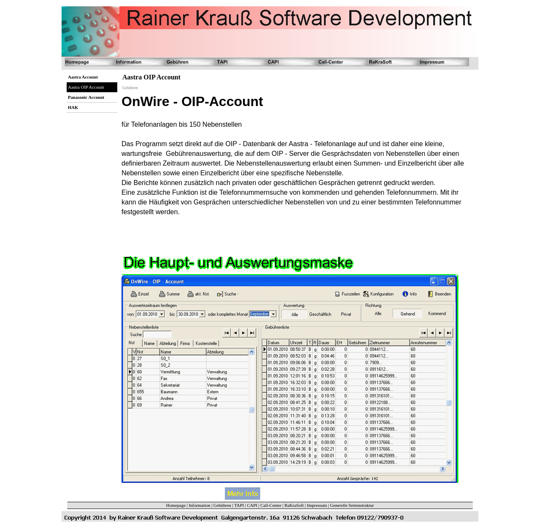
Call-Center (270, 505)
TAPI (239, 505)
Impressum (317, 505)
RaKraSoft (294, 505)
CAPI (252, 505)
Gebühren (222, 505)
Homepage (176, 505)
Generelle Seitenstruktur (352, 505)
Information (199, 505)
